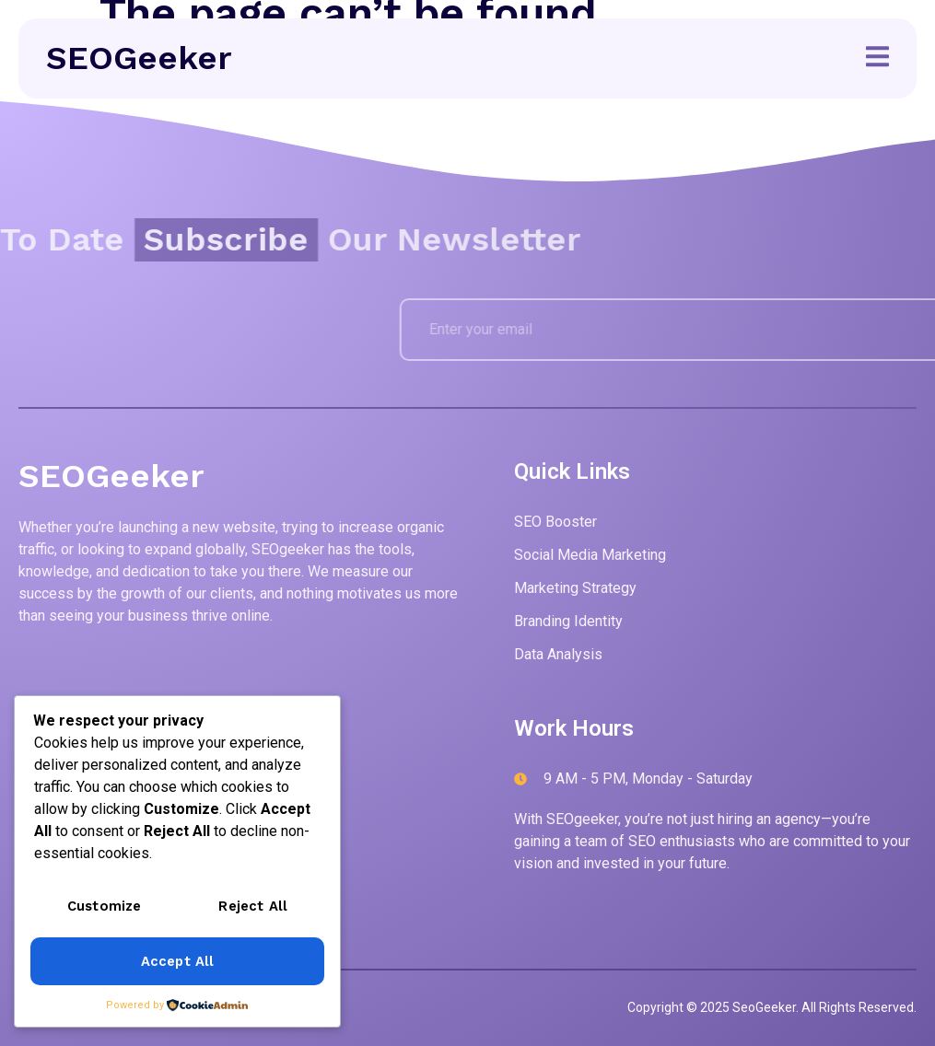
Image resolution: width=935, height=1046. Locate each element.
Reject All (253, 908)
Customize (104, 908)
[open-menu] (877, 59)
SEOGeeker (139, 58)
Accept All (177, 961)
